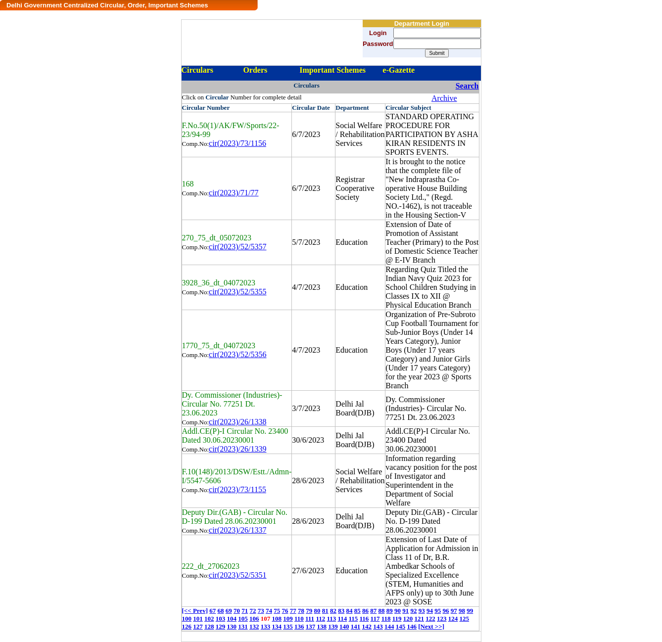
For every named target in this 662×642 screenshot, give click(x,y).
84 (349, 610)
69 (229, 610)
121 (420, 618)
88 (381, 610)
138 (322, 626)
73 (261, 610)
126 (187, 626)
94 (429, 610)
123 (442, 618)
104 (232, 618)
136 (299, 626)
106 (254, 618)
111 (309, 618)
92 (413, 610)
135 (288, 626)
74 (269, 610)
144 (389, 626)
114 (342, 618)
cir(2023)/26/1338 (237, 421)
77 (293, 610)
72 (252, 610)
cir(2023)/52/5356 (237, 354)
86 (365, 610)
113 (331, 618)
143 (378, 626)
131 (243, 626)
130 (232, 626)
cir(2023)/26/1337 (237, 530)
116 (364, 618)
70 (237, 610)
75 (277, 610)
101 (198, 618)
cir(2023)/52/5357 (237, 246)
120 (408, 618)
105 (243, 618)
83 (341, 610)
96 (445, 610)
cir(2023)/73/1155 (237, 489)
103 (221, 618)
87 (373, 610)
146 (412, 626)
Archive (444, 98)
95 (437, 610)
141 (356, 626)
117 (375, 618)
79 (309, 610)
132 (254, 626)
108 (277, 618)
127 (198, 626)
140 (344, 626)
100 (187, 618)
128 (209, 626)
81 (325, 610)
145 (401, 626)
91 (405, 610)
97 (454, 610)
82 (333, 610)
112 (320, 618)
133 (266, 626)
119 (397, 618)
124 (453, 618)
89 (389, 610)
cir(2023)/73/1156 (237, 143)
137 (311, 626)
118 (386, 618)
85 (357, 610)
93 (422, 610)
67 (212, 610)
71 (244, 610)
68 (220, 610)
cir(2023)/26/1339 (237, 449)
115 (353, 618)
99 (470, 610)
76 (285, 610)
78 (301, 610)
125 (465, 618)
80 (317, 610)
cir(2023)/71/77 (233, 192)
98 (462, 610)
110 (299, 618)
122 (430, 618)
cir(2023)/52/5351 (237, 575)
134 (277, 626)
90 (397, 610)
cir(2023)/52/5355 (237, 291)
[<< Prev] (195, 610)
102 (209, 618)
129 (221, 626)
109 (288, 618)
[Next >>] (431, 626)
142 (367, 626)
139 (333, 626)
